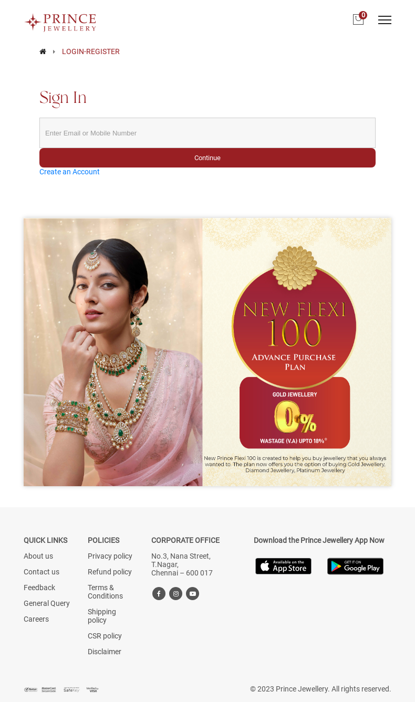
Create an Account (69, 171)
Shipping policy (102, 615)
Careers (36, 619)
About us (38, 556)
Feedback (39, 587)
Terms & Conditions (105, 591)
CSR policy (105, 636)
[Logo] (60, 19)
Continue (207, 158)
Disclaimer (104, 651)
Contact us (41, 572)
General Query (47, 603)
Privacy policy (110, 556)
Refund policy (110, 572)
